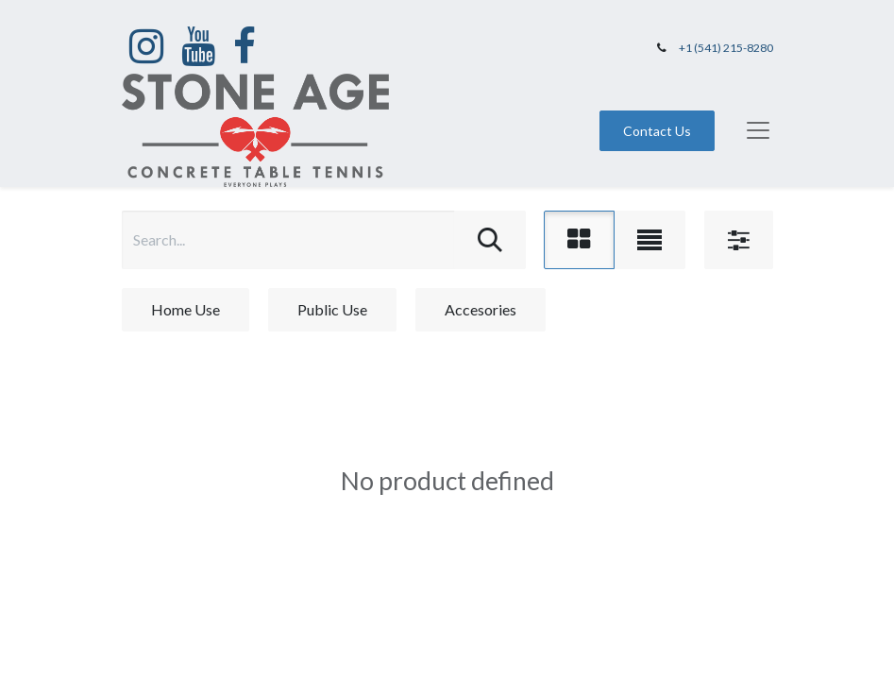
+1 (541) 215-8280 (726, 48)
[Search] (490, 240)
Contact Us (657, 131)
